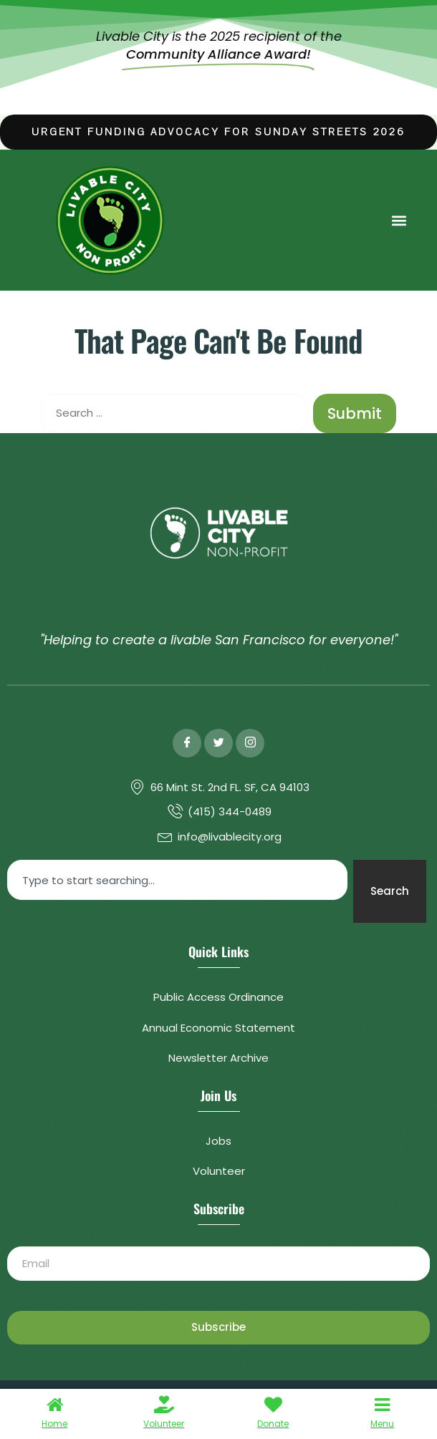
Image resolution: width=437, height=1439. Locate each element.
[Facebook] (187, 743)
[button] (398, 220)
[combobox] (177, 880)
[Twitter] (218, 743)
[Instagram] (250, 743)
